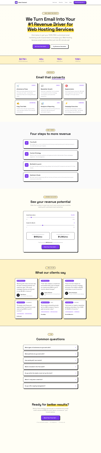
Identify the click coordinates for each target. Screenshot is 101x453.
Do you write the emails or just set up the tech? (50, 373)
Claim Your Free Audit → (50, 247)
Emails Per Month (30, 223)
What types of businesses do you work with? (50, 347)
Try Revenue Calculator (59, 46)
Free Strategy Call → (80, 2)
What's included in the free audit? (50, 367)
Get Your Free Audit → (41, 46)
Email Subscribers (31, 215)
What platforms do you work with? (50, 354)
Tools (66, 2)
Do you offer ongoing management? (50, 386)
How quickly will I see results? (50, 360)
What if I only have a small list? (50, 379)
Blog (70, 2)
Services (55, 2)
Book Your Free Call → (50, 418)
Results (61, 2)
